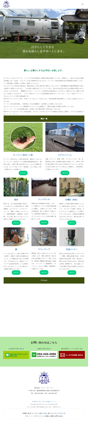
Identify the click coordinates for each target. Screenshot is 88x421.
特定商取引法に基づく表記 (38, 401)
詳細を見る (23, 173)
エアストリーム (65, 155)
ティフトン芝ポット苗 (23, 155)
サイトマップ (53, 401)
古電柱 (45, 413)
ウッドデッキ (44, 199)
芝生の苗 (62, 413)
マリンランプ (44, 249)
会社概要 (47, 401)
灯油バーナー (72, 249)
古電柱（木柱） (71, 200)
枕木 (16, 200)
